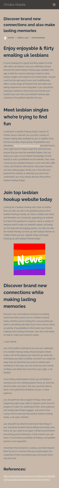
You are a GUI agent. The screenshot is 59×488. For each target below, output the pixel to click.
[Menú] (54, 4)
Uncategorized (38, 38)
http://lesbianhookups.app (27, 145)
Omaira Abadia (14, 4)
